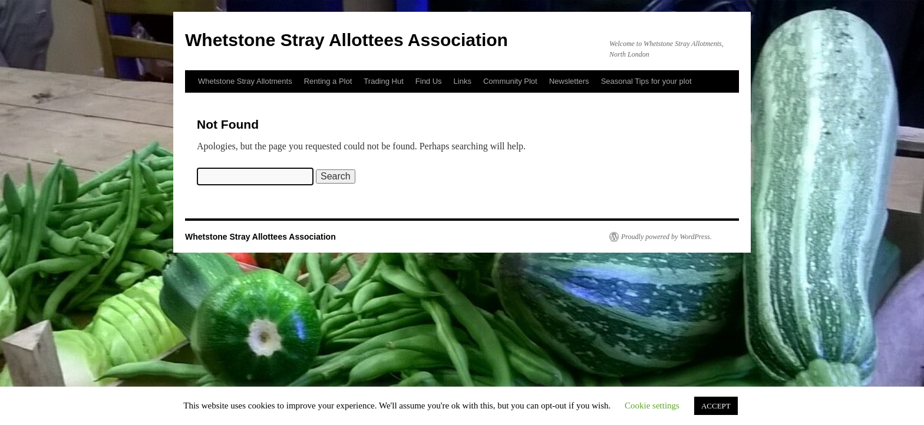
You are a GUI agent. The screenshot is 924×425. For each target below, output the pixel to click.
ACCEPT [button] (716, 405)
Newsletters (569, 81)
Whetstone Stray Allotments (245, 81)
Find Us (428, 81)
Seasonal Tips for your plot (646, 81)
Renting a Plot (328, 81)
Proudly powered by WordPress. (666, 237)
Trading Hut (383, 81)
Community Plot (510, 81)
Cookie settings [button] (652, 405)
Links (462, 81)
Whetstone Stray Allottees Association (346, 40)
